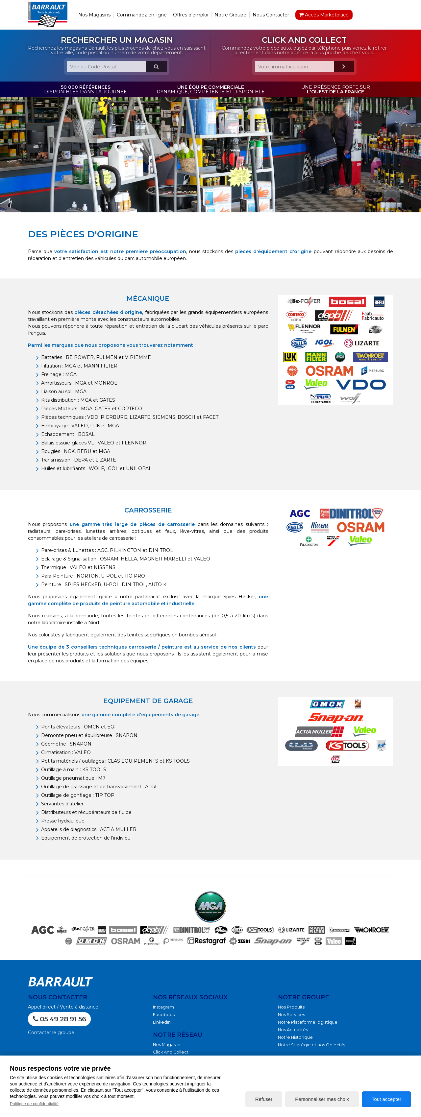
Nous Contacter (271, 15)
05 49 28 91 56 (59, 1019)
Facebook (164, 1014)
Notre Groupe (230, 15)
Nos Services (291, 1014)
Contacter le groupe (51, 1032)
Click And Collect (170, 1052)
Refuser (264, 1099)
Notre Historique (295, 1037)
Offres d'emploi (190, 15)
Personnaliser (322, 1099)
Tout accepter (386, 1099)
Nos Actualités (293, 1029)
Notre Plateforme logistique (307, 1022)
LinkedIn (162, 1022)
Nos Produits (291, 1007)
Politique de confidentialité (34, 1103)
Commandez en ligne (142, 15)
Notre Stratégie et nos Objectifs (311, 1044)
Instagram (163, 1007)
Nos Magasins (94, 15)
